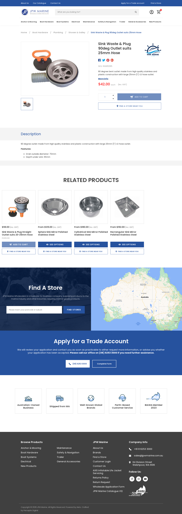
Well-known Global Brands (91, 406)
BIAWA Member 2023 (154, 406)
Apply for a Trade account (132, 3)
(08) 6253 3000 (78, 364)
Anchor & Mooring (29, 22)
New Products (155, 22)
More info (103, 78)
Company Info (138, 442)
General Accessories (137, 22)
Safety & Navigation (107, 22)
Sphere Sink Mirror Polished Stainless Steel (53, 233)
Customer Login (102, 461)
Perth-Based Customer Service (122, 406)
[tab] (31, 134)
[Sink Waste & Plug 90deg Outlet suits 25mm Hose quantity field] (105, 96)
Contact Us (55, 3)
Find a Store (156, 3)
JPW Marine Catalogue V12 (108, 491)
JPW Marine (100, 442)
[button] (158, 12)
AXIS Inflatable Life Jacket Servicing (107, 472)
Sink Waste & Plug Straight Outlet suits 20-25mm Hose (17, 233)
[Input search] (94, 12)
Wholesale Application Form (108, 486)
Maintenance (89, 22)
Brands (97, 452)
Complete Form (104, 364)
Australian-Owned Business (28, 406)
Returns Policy (101, 477)
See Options (55, 244)
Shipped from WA (60, 406)
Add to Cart (19, 244)
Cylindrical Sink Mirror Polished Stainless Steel (91, 233)
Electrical (76, 22)
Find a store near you (130, 106)
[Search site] (136, 12)
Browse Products (32, 442)
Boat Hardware (46, 22)
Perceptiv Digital (31, 510)
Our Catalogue (39, 3)
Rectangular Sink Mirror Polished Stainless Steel (123, 233)
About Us (25, 3)
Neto (79, 507)
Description (31, 134)
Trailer (122, 22)
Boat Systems (63, 22)
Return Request (101, 482)
